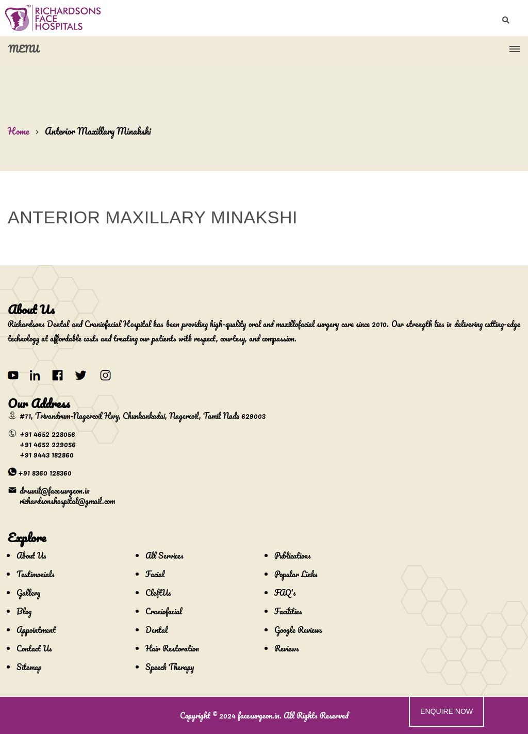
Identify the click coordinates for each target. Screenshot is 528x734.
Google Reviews (298, 630)
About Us (31, 555)
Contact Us (34, 648)
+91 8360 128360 (45, 472)
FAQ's (285, 592)
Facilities (288, 611)
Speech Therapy (169, 667)
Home (18, 131)
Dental (156, 630)
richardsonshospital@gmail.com (67, 501)
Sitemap (28, 667)
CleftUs (158, 592)
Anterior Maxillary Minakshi (98, 131)
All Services (164, 555)
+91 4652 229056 (48, 444)
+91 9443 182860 (47, 454)
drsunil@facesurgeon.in (55, 490)
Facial (154, 574)
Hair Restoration (172, 648)
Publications (292, 555)
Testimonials (35, 574)
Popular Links (296, 574)
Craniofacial (163, 611)
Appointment (36, 630)
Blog (23, 611)
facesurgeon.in (258, 715)
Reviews (286, 648)
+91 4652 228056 (47, 434)
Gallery (28, 592)
